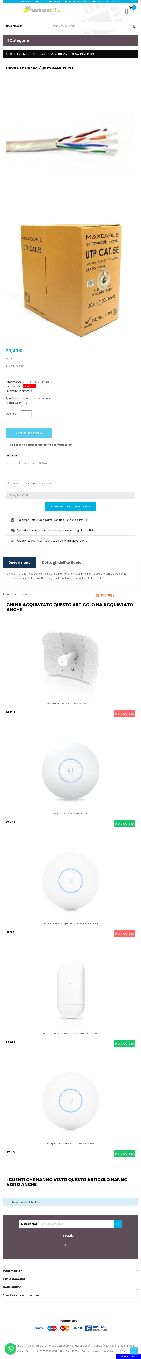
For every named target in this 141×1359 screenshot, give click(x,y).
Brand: (10, 402)
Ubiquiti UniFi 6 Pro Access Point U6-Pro (70, 1143)
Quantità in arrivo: (18, 391)
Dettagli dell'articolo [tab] (62, 562)
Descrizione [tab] (19, 562)
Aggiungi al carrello (29, 433)
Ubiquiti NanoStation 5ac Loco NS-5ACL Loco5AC (70, 1033)
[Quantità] (26, 413)
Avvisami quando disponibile (70, 506)
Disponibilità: (14, 386)
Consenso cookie (128, 1356)
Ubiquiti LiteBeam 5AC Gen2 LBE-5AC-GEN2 (70, 703)
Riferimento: (14, 381)
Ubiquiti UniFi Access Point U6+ (70, 813)
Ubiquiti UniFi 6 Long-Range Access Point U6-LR (70, 923)
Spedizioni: (13, 398)
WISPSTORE (21, 403)
